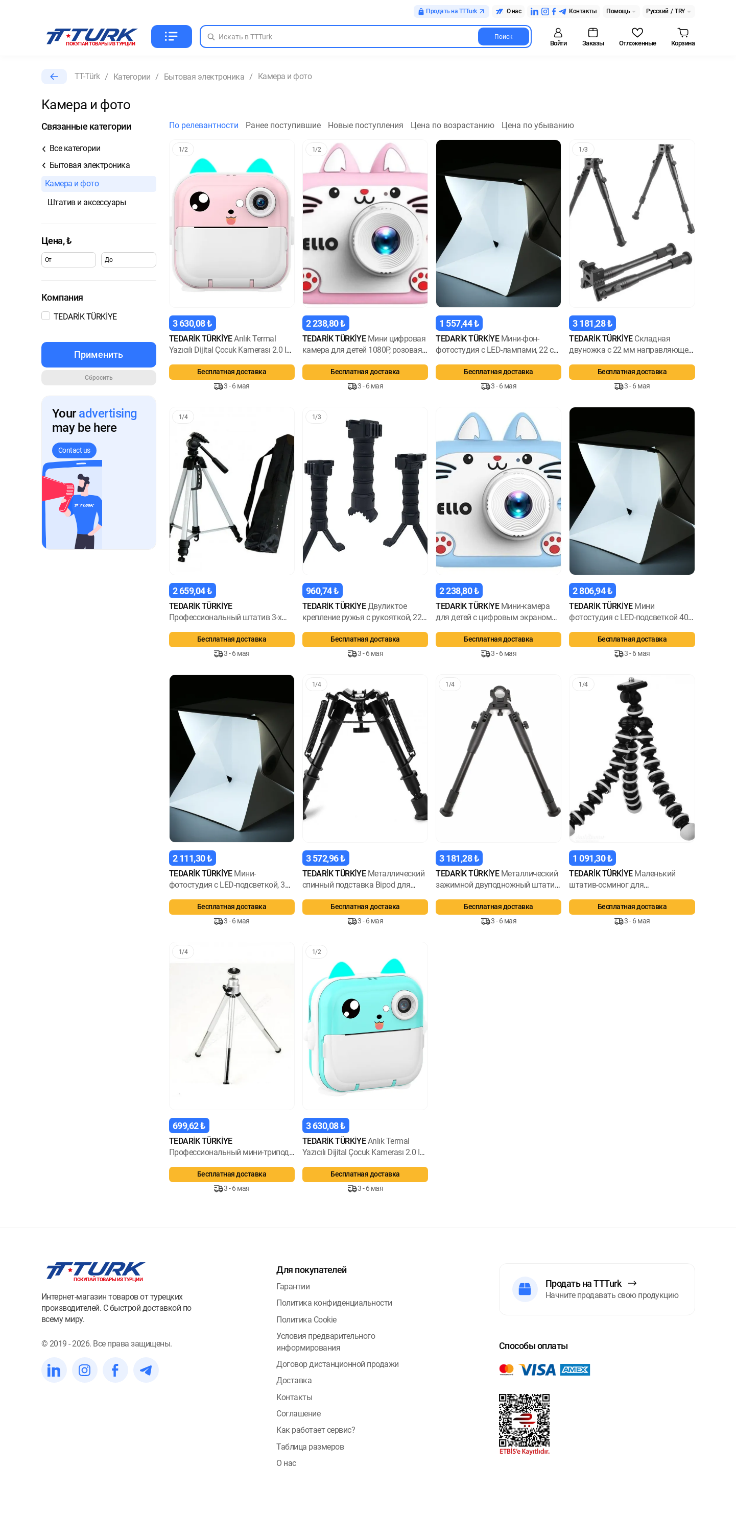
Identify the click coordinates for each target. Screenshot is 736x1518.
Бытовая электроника (204, 77)
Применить (98, 354)
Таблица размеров (310, 1447)
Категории (132, 77)
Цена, (56, 240)
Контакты (294, 1397)
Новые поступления (365, 125)
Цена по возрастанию (452, 125)
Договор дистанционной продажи (337, 1364)
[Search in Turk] (366, 36)
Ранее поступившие (283, 125)
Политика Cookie (306, 1320)
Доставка (294, 1380)
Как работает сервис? (315, 1430)
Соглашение (298, 1413)
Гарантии (293, 1286)
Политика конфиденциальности (334, 1303)
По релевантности (204, 125)
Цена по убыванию (538, 125)
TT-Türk (87, 76)
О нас (286, 1463)
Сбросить (99, 377)
